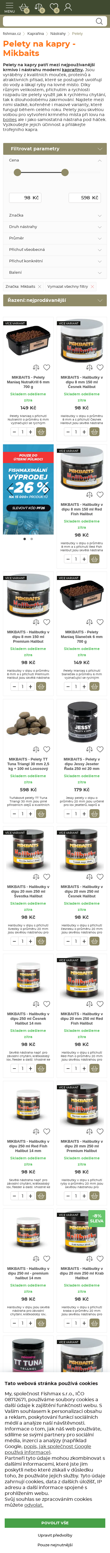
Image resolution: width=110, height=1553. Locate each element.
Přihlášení (68, 7)
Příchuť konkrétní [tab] (26, 261)
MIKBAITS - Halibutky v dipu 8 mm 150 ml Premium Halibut (28, 637)
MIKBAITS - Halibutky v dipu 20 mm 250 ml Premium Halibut (82, 1146)
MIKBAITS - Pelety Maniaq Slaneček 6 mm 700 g (82, 637)
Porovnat (41, 10)
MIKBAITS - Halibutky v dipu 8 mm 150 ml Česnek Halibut (82, 382)
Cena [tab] (14, 160)
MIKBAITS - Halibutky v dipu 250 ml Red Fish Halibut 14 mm (28, 1146)
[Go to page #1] (24, 539)
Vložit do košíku (41, 431)
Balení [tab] (15, 273)
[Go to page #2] (31, 539)
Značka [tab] (16, 215)
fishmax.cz (99, 7)
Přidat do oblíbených (46, 367)
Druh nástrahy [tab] (23, 227)
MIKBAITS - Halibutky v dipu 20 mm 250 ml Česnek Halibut (82, 891)
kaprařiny (72, 70)
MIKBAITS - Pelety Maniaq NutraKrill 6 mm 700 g (28, 382)
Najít (99, 21)
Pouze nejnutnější (55, 1545)
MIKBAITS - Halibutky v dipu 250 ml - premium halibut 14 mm (28, 1273)
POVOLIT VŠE (55, 1523)
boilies (10, 120)
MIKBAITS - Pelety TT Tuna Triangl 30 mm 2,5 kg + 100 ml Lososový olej (28, 764)
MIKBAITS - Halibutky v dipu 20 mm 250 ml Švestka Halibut (28, 891)
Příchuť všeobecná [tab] (27, 250)
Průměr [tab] (16, 238)
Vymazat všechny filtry (68, 286)
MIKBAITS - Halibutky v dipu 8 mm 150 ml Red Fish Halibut (82, 509)
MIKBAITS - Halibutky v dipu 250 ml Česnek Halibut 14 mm (28, 1018)
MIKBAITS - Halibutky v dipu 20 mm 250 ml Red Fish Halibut (82, 1018)
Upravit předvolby (55, 1535)
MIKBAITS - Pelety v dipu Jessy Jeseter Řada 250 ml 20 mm (82, 764)
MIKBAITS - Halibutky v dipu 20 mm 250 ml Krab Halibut (82, 1273)
